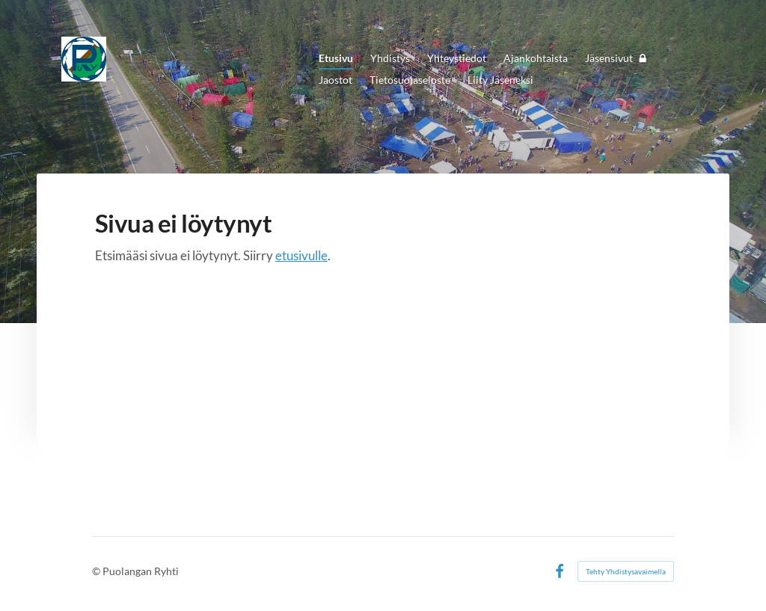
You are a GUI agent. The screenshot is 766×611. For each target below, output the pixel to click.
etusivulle (301, 255)
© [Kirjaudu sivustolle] (97, 571)
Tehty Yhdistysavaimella (626, 571)
